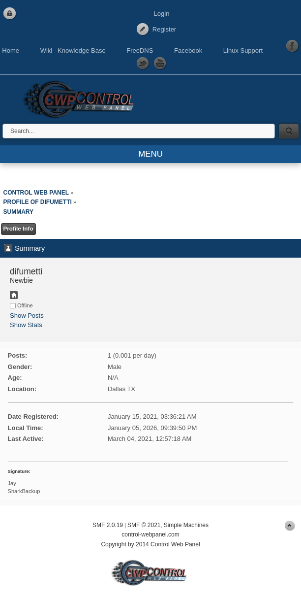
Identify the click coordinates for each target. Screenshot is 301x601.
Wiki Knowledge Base (73, 50)
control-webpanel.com (150, 534)
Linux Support (243, 50)
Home (10, 50)
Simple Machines (186, 525)
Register (164, 29)
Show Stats (26, 325)
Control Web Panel (81, 97)
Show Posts (27, 315)
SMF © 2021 (144, 525)
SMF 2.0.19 (107, 525)
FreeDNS (139, 50)
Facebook (188, 50)
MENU (150, 154)
